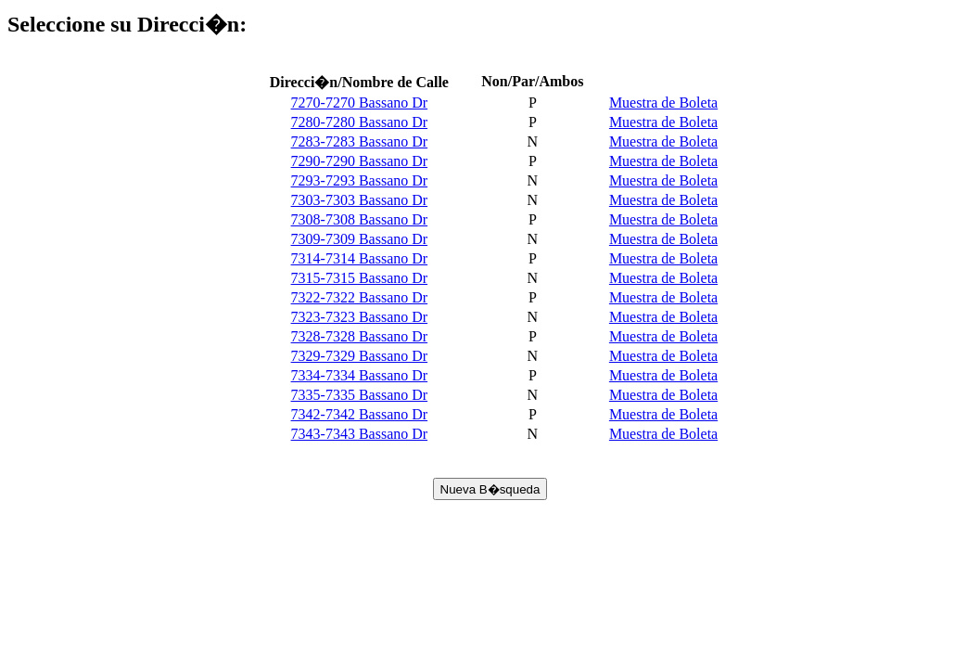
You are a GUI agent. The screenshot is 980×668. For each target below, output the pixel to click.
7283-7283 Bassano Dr (359, 141)
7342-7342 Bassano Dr (359, 414)
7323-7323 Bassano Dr (359, 317)
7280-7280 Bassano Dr (359, 122)
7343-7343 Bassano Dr (359, 434)
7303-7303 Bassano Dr (359, 200)
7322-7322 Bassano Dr (359, 297)
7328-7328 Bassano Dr (359, 336)
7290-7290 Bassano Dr (359, 161)
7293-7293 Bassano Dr (359, 180)
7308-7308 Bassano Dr (359, 219)
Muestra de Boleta (663, 102)
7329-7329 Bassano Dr (359, 356)
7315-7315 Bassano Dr (359, 278)
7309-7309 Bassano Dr (359, 239)
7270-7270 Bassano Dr (359, 102)
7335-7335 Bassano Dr (359, 395)
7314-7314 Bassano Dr (359, 258)
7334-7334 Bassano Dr (359, 375)
